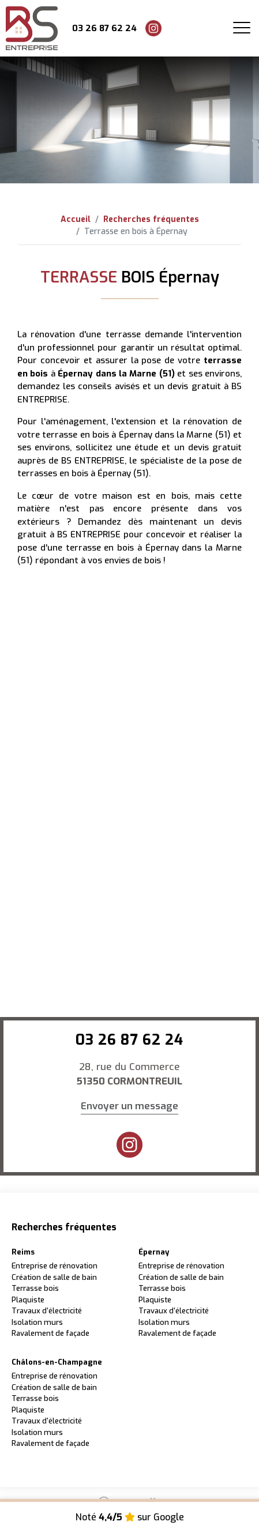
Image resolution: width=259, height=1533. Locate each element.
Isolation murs (37, 1322)
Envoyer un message (129, 1106)
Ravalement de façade (50, 1333)
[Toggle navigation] (241, 28)
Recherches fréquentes (151, 219)
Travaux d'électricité (47, 1311)
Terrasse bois (35, 1288)
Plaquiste (28, 1300)
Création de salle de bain (54, 1277)
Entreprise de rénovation (54, 1266)
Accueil (76, 219)
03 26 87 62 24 (104, 28)
